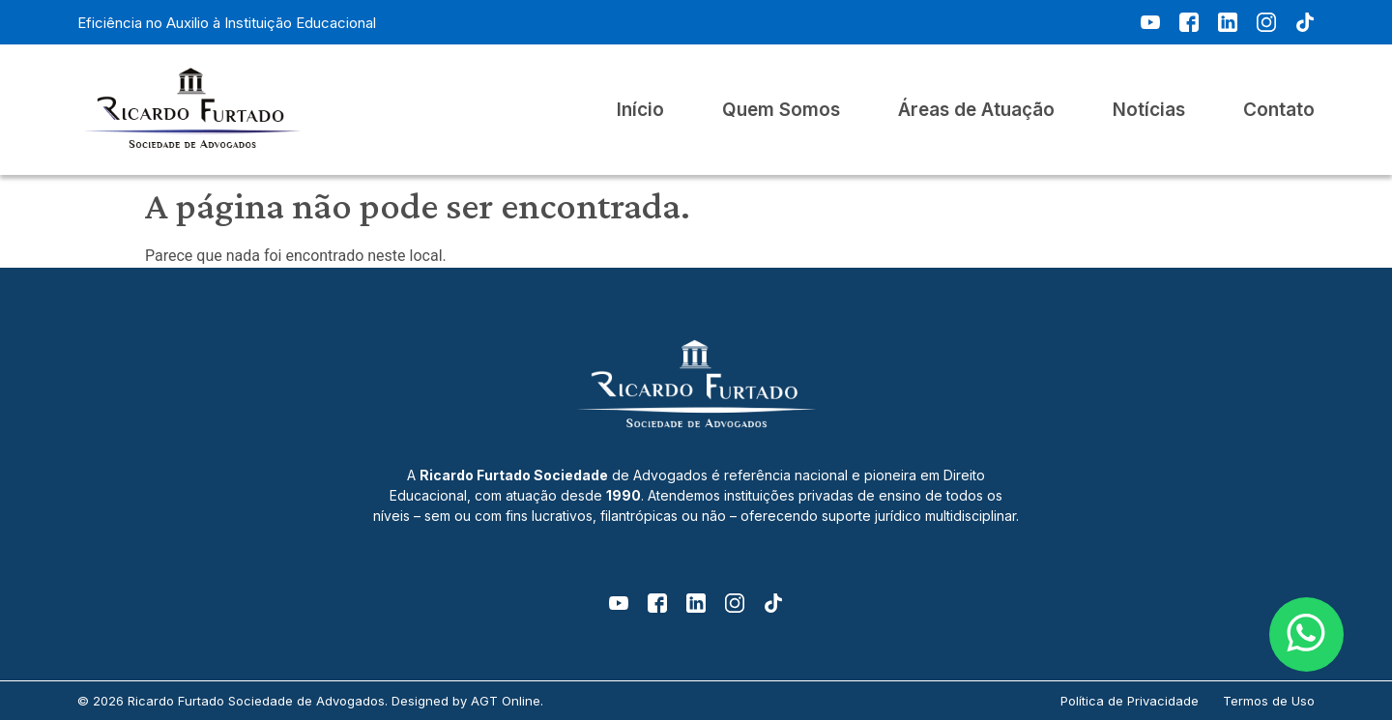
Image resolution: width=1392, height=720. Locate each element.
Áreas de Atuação (976, 110)
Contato (1279, 110)
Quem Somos (781, 110)
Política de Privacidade (1129, 700)
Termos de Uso (1269, 700)
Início (640, 110)
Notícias (1149, 110)
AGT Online (505, 700)
